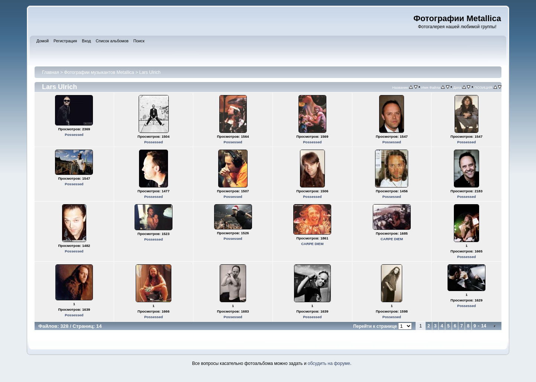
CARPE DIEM (312, 244)
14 (483, 326)
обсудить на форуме (329, 363)
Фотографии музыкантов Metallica (99, 72)
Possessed (74, 135)
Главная (50, 72)
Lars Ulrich (149, 72)
